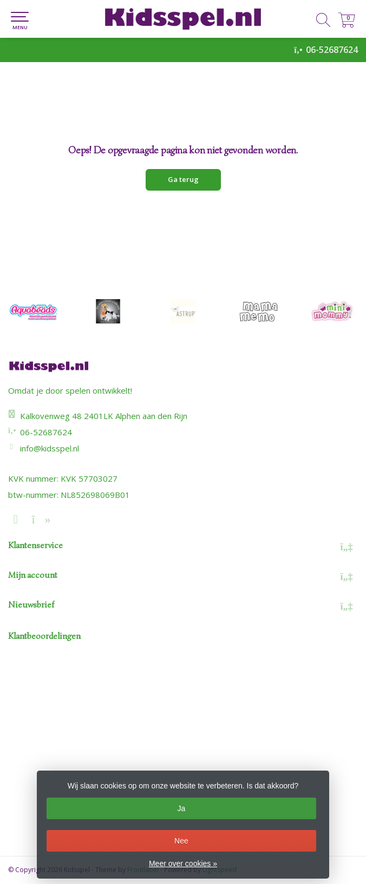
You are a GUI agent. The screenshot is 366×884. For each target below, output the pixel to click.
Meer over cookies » (183, 863)
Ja (181, 808)
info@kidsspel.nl (49, 448)
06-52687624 (332, 50)
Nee (181, 840)
